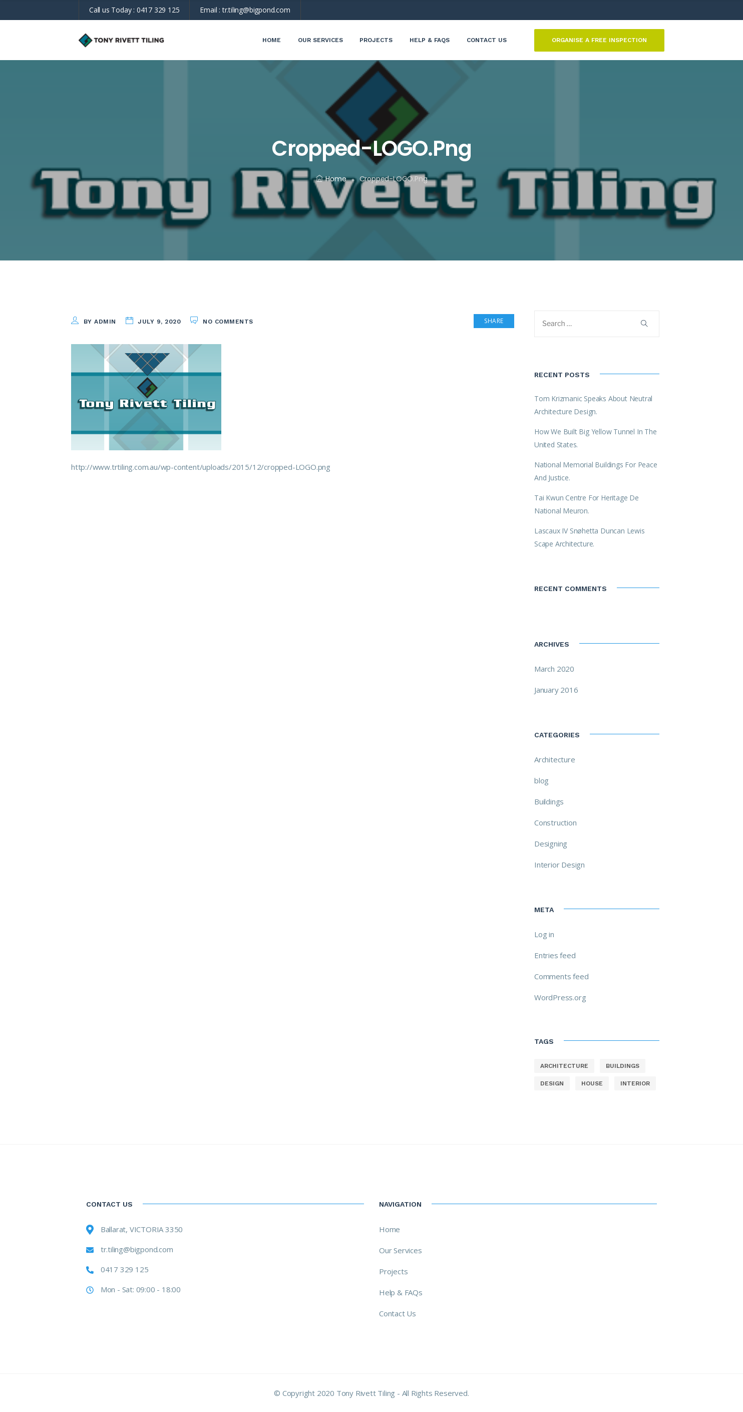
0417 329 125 (158, 10)
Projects (376, 40)
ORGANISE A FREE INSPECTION (599, 40)
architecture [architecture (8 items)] (564, 1065)
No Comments (228, 321)
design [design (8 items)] (552, 1083)
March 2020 (554, 669)
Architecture (554, 759)
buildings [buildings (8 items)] (622, 1065)
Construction (555, 822)
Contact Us (487, 40)
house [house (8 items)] (592, 1083)
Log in (544, 934)
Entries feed (555, 955)
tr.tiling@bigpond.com (256, 10)
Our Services (320, 40)
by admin (100, 321)
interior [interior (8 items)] (635, 1083)
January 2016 (556, 690)
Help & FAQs (430, 40)
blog (541, 780)
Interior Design (559, 865)
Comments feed (561, 976)
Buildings (549, 801)
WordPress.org (560, 997)
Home (271, 40)
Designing (550, 843)
